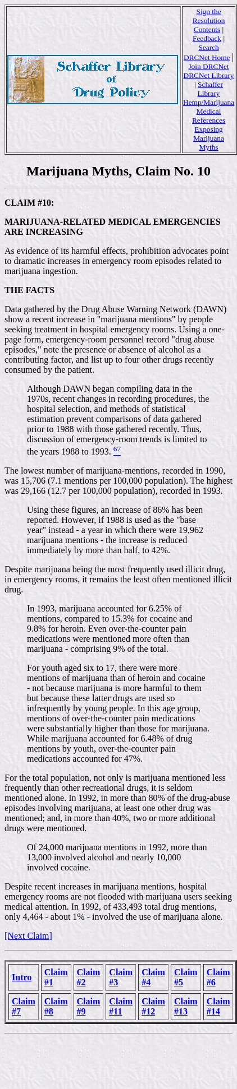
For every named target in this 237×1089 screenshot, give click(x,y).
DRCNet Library (209, 75)
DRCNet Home (207, 57)
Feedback (207, 38)
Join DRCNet (208, 66)
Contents (207, 29)
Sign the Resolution (209, 16)
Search (208, 47)
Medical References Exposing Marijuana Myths (208, 129)
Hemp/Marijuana (208, 102)
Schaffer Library (210, 89)
